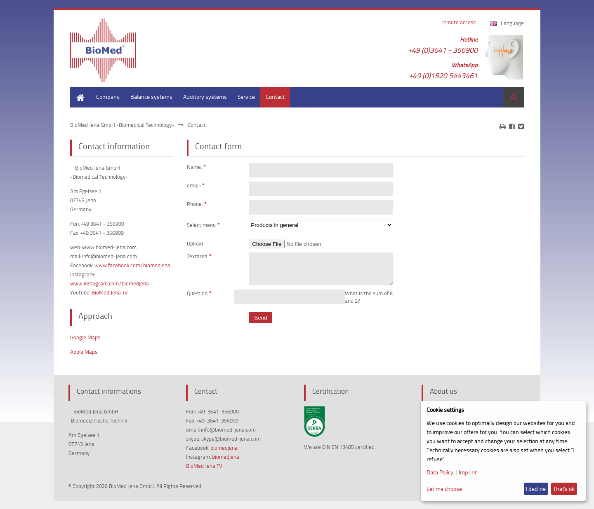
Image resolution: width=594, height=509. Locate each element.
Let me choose (444, 489)
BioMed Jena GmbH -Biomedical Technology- (122, 124)
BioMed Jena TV (110, 292)
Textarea (199, 256)
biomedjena (224, 447)
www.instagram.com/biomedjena (109, 283)
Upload (195, 243)
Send (260, 323)
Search (513, 97)
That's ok (564, 489)
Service (246, 96)
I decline (536, 489)
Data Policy (440, 472)
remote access (458, 22)
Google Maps (85, 337)
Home (77, 91)
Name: (196, 166)
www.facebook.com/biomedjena (132, 265)
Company (108, 96)
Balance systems (151, 96)
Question (199, 298)
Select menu (203, 224)
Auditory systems (205, 96)
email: (196, 185)
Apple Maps (83, 351)
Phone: (197, 204)
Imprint (468, 472)
